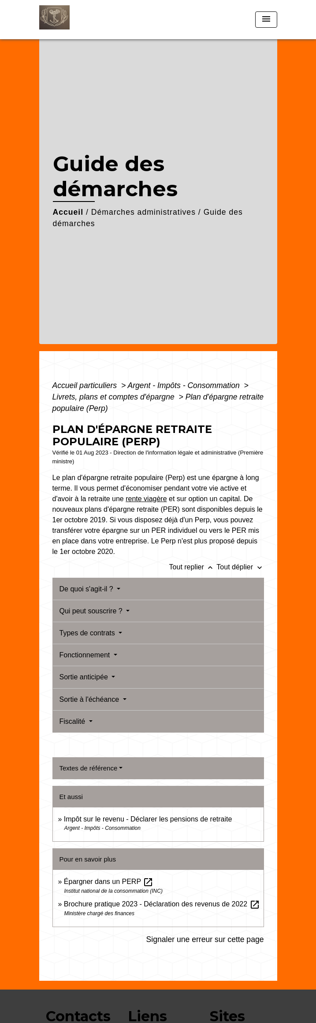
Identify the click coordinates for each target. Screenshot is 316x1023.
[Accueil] (72, 19)
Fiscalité (73, 721)
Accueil (68, 212)
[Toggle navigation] (266, 19)
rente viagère (146, 498)
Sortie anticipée (84, 677)
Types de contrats (88, 633)
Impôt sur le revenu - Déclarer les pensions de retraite (148, 819)
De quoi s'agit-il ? (87, 589)
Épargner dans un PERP (108, 881)
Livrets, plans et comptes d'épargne (114, 396)
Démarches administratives (143, 212)
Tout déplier (240, 567)
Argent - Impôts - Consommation (184, 385)
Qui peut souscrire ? (92, 611)
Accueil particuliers (85, 385)
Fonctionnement (85, 655)
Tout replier (193, 567)
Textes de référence (88, 768)
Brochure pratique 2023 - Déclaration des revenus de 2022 (162, 904)
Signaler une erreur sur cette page (205, 939)
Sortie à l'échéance (90, 699)
